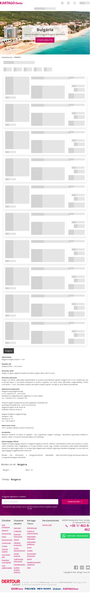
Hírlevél (16, 540)
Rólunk (29, 559)
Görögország (6, 534)
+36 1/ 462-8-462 (79, 527)
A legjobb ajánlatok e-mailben (14, 496)
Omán (4, 537)
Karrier (29, 547)
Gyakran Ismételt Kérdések (17, 570)
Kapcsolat (17, 528)
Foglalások (17, 531)
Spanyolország (7, 540)
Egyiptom (5, 530)
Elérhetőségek (32, 528)
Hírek (29, 568)
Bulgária (8, 351)
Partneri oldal (47, 525)
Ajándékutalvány (19, 565)
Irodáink (30, 551)
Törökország (6, 543)
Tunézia (4, 546)
